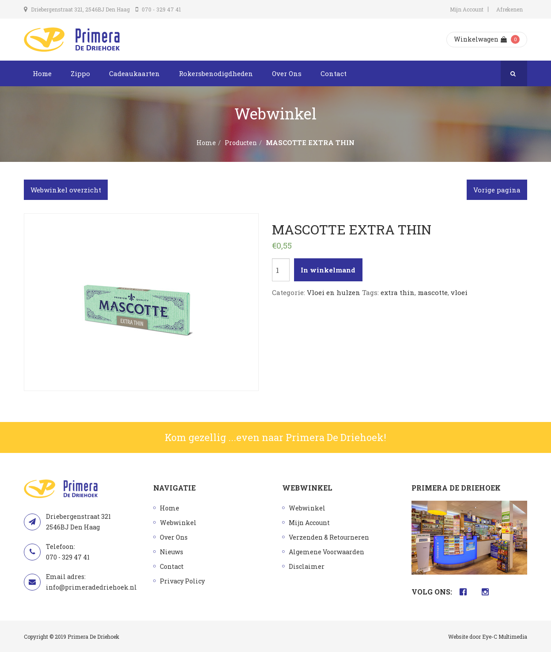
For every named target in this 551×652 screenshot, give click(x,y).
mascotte (433, 292)
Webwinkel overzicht (65, 189)
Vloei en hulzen (333, 292)
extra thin (398, 292)
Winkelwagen (480, 39)
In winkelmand (328, 269)
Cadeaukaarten (134, 73)
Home (42, 73)
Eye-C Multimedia (504, 636)
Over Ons (287, 73)
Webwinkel (178, 522)
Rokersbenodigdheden (216, 73)
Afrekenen (509, 9)
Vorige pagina (497, 189)
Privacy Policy (182, 581)
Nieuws (171, 552)
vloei (459, 292)
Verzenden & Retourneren (329, 537)
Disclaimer (307, 566)
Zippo (80, 73)
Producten (241, 142)
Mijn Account (466, 9)
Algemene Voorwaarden (326, 552)
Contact (334, 73)
